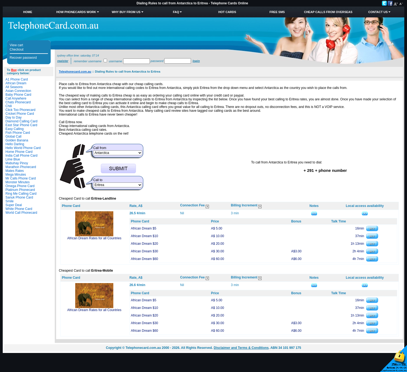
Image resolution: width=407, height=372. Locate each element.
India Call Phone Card (21, 155)
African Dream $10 (144, 236)
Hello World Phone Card (23, 148)
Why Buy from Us (126, 12)
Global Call (13, 136)
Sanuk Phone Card (19, 197)
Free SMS (277, 12)
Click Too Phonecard (20, 110)
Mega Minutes (15, 174)
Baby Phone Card (18, 95)
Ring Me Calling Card (21, 194)
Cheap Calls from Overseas (328, 12)
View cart (16, 45)
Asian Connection (18, 91)
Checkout (17, 49)
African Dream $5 (143, 228)
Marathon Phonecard (20, 167)
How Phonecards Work (76, 12)
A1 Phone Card (16, 79)
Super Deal (13, 205)
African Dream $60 (144, 259)
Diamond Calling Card (21, 121)
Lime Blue (12, 159)
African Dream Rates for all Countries (94, 238)
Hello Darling (14, 144)
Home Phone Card (18, 152)
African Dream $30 (144, 251)
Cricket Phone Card (19, 114)
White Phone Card (18, 209)
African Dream (15, 83)
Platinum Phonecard (20, 190)
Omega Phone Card (20, 186)
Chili (8, 106)
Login (196, 61)
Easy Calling (14, 129)
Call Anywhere (15, 98)
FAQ (176, 12)
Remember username (88, 61)
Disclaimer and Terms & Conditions (241, 348)
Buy (14, 70)
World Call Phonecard (21, 213)
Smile (9, 201)
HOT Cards (227, 12)
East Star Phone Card (21, 125)
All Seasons (14, 87)
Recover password (23, 58)
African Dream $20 (144, 244)
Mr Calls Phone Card (20, 178)
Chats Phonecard (18, 102)
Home (27, 12)
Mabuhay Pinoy (16, 163)
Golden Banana (16, 140)
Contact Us (378, 12)
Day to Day (13, 117)
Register (62, 61)
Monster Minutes (17, 182)
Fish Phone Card (17, 133)
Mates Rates (14, 171)
